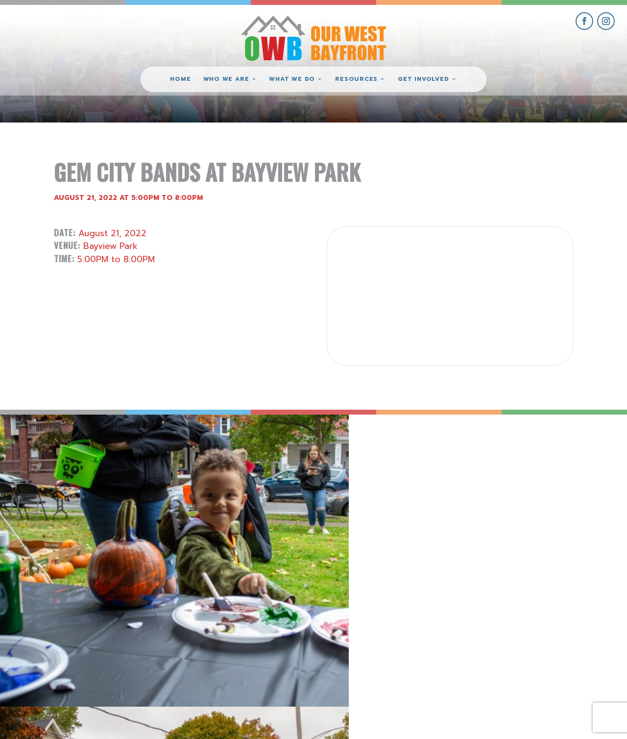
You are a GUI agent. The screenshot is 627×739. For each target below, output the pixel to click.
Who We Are (226, 79)
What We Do (292, 79)
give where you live (518, 645)
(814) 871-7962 (313, 657)
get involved (518, 623)
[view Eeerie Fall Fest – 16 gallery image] (392, 493)
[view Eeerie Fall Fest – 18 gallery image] (78, 493)
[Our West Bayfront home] (313, 37)
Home (180, 79)
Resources (356, 79)
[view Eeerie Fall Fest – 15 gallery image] (548, 493)
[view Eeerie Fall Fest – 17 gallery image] (235, 493)
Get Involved (423, 79)
